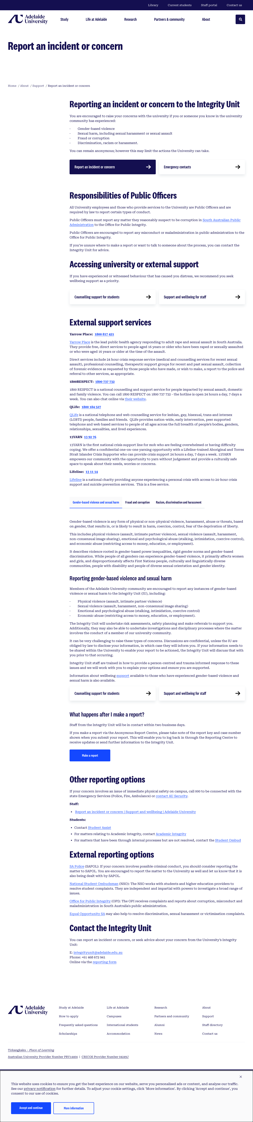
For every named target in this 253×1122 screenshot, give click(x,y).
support (122, 676)
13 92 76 (90, 437)
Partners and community (171, 1016)
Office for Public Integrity (90, 901)
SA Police (77, 866)
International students (122, 1025)
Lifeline (76, 480)
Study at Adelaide (71, 1007)
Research (160, 1007)
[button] (241, 1077)
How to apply (68, 1016)
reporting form (104, 962)
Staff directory (212, 1025)
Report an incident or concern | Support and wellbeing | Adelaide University (135, 812)
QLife (74, 415)
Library (153, 5)
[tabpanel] (157, 639)
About (206, 1007)
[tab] (96, 502)
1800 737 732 (105, 382)
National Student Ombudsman (94, 884)
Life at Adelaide (118, 1007)
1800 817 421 (104, 334)
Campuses (114, 1016)
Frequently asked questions (78, 1025)
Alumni (159, 1025)
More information (74, 1108)
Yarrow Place (80, 342)
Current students (180, 5)
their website (135, 399)
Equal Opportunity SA (87, 914)
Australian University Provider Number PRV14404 (43, 1056)
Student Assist (99, 828)
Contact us (234, 5)
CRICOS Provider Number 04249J (105, 1056)
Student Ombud (228, 840)
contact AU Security (171, 796)
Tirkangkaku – (31, 1050)
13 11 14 (92, 472)
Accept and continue (31, 1107)
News (158, 1033)
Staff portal (209, 5)
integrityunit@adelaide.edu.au (98, 952)
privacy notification (40, 1089)
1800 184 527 (91, 407)
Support (208, 1016)
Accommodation (118, 1033)
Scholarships (68, 1033)
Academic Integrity (171, 834)
